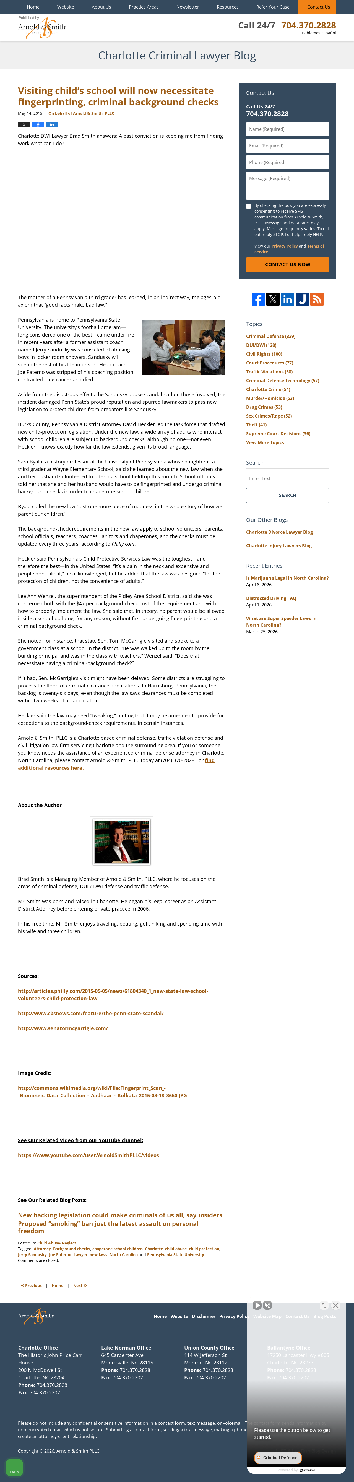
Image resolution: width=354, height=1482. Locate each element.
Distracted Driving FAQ (271, 598)
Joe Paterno (60, 1254)
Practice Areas (144, 7)
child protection (204, 1248)
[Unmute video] (256, 1305)
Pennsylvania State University (175, 1254)
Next (80, 1285)
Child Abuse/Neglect (56, 1243)
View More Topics (265, 442)
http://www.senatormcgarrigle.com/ (63, 1028)
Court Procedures (269, 363)
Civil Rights (264, 354)
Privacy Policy (285, 246)
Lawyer (80, 1254)
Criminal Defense (270, 336)
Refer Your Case (273, 7)
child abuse (176, 1248)
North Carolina (124, 1254)
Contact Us (318, 7)
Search (287, 495)
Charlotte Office (38, 1347)
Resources (228, 7)
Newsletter (187, 7)
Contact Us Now (287, 264)
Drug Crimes (264, 407)
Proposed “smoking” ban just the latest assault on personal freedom (108, 1227)
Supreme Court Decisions (278, 434)
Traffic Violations (269, 372)
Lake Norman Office (126, 1347)
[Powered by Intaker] (307, 1470)
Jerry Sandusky (32, 1254)
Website (65, 7)
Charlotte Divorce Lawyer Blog (279, 532)
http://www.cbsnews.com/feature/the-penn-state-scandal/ (91, 1013)
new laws (98, 1254)
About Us (101, 7)
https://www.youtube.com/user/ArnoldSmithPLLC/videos (88, 1155)
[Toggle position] (324, 1305)
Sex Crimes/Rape (269, 416)
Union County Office (209, 1347)
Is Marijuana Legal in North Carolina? (287, 578)
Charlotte (154, 1248)
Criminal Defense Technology (282, 380)
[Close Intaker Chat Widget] (335, 1305)
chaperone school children (117, 1248)
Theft (256, 425)
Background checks (71, 1248)
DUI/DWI (261, 345)
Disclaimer (203, 1316)
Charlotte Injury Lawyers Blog (279, 546)
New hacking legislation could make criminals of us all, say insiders (120, 1215)
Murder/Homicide (270, 398)
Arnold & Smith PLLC (77, 1451)
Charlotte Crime (268, 389)
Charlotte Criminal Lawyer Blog (42, 27)
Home (33, 7)
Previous (31, 1285)
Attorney (42, 1248)
